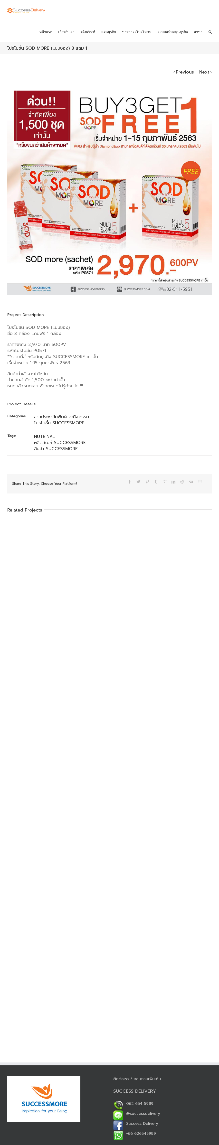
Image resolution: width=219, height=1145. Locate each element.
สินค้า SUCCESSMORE (56, 448)
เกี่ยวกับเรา (66, 32)
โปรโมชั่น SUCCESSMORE (59, 422)
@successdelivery (136, 1114)
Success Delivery (135, 1123)
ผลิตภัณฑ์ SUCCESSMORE (60, 442)
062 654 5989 (133, 1104)
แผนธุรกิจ (108, 32)
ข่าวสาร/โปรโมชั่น (137, 32)
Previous (185, 72)
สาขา (198, 32)
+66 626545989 (134, 1133)
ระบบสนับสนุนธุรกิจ (173, 32)
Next (204, 72)
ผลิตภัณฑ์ (88, 32)
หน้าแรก (45, 32)
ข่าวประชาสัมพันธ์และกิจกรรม (61, 416)
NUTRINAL (44, 436)
